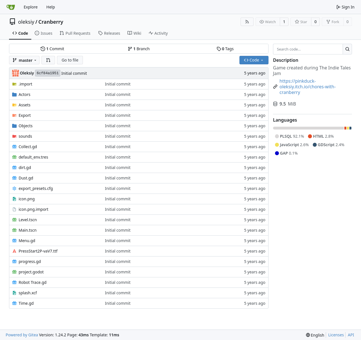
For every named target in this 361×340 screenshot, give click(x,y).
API (351, 334)
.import (25, 84)
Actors (24, 94)
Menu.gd (27, 240)
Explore (31, 7)
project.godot (31, 272)
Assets (24, 105)
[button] (48, 60)
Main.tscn (28, 230)
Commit (52, 48)
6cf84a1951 (48, 73)
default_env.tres (33, 157)
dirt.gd (25, 167)
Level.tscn (28, 219)
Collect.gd (28, 146)
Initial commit (74, 73)
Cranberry (50, 22)
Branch (139, 48)
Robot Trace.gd (33, 282)
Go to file (69, 60)
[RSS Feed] (247, 21)
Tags (225, 48)
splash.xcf (28, 292)
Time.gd (26, 303)
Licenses (336, 334)
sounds (25, 136)
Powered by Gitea (22, 334)
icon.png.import (33, 209)
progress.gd (30, 261)
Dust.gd (26, 178)
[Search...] (347, 49)
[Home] (11, 7)
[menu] (315, 335)
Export (25, 115)
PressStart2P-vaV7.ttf (38, 251)
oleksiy (26, 22)
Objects (26, 125)
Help (50, 7)
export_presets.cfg (36, 188)
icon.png (27, 198)
